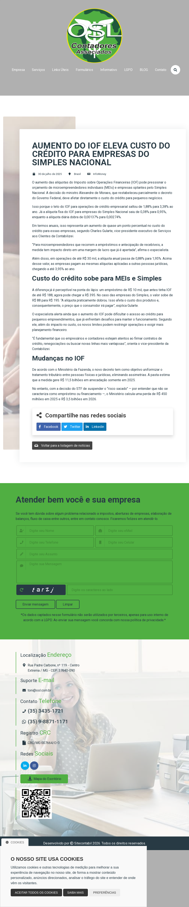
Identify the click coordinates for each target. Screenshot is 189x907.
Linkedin (95, 427)
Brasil (77, 174)
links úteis (60, 70)
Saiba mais (75, 892)
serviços (38, 70)
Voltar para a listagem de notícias (62, 446)
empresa (18, 70)
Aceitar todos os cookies (36, 892)
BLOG (144, 70)
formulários (84, 70)
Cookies (15, 842)
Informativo (108, 70)
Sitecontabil (83, 843)
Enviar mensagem (35, 604)
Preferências (104, 892)
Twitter (72, 427)
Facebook (48, 427)
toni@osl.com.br (39, 690)
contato (160, 70)
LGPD (128, 70)
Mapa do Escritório (44, 779)
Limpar (68, 604)
